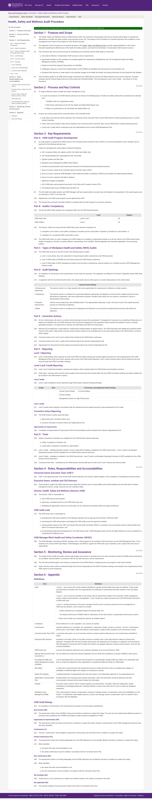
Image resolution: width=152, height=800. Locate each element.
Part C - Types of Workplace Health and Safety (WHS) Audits (20, 52)
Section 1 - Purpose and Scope (20, 30)
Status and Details (27, 17)
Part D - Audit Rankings (16, 56)
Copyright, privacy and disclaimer (104, 795)
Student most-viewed (62, 5)
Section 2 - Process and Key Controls (19, 35)
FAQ (87, 5)
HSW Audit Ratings (16, 119)
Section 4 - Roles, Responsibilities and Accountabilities (16, 79)
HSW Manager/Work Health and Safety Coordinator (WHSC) (20, 102)
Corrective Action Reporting (19, 70)
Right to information (130, 795)
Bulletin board (77, 5)
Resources (95, 5)
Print (79, 17)
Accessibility (119, 795)
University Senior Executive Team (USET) (20, 85)
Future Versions (71, 17)
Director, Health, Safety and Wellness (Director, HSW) (19, 94)
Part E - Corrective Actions (17, 59)
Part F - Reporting (15, 62)
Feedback (140, 795)
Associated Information (42, 17)
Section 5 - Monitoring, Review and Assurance (19, 108)
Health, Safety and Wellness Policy (94, 45)
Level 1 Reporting (16, 64)
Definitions (14, 116)
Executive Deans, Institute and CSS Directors (21, 90)
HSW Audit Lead (16, 98)
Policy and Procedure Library (18, 13)
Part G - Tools (14, 73)
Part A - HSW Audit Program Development (18, 44)
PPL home (28, 5)
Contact (105, 5)
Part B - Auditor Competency (18, 48)
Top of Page (139, 85)
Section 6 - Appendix (16, 112)
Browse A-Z (39, 5)
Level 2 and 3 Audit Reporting (19, 67)
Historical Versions (58, 17)
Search (49, 5)
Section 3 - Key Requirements (19, 40)
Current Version (14, 17)
